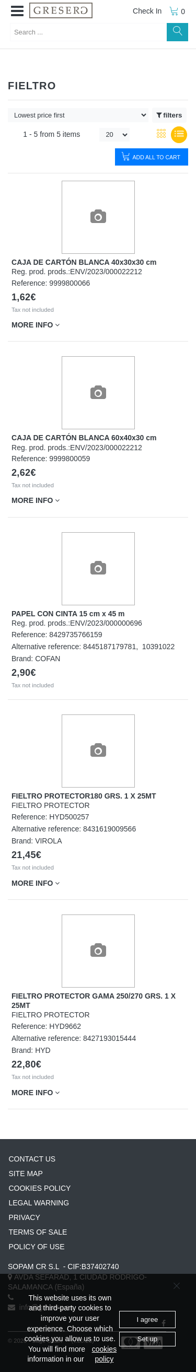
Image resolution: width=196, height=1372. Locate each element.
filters (169, 115)
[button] (17, 11)
